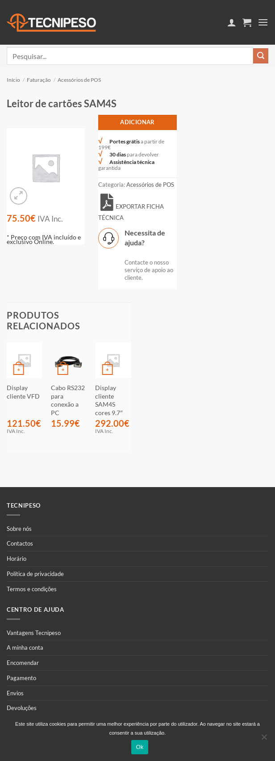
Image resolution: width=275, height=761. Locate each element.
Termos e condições (32, 589)
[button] (246, 22)
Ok (139, 747)
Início (13, 79)
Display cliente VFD (23, 392)
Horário (16, 558)
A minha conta (25, 647)
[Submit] (260, 55)
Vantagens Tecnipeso (34, 632)
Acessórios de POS (79, 79)
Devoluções (22, 707)
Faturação (39, 79)
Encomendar (23, 662)
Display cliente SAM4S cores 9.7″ (108, 400)
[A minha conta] (231, 22)
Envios (15, 693)
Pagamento (21, 677)
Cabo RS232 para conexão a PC (68, 400)
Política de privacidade (35, 573)
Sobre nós (19, 528)
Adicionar (137, 122)
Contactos (20, 543)
